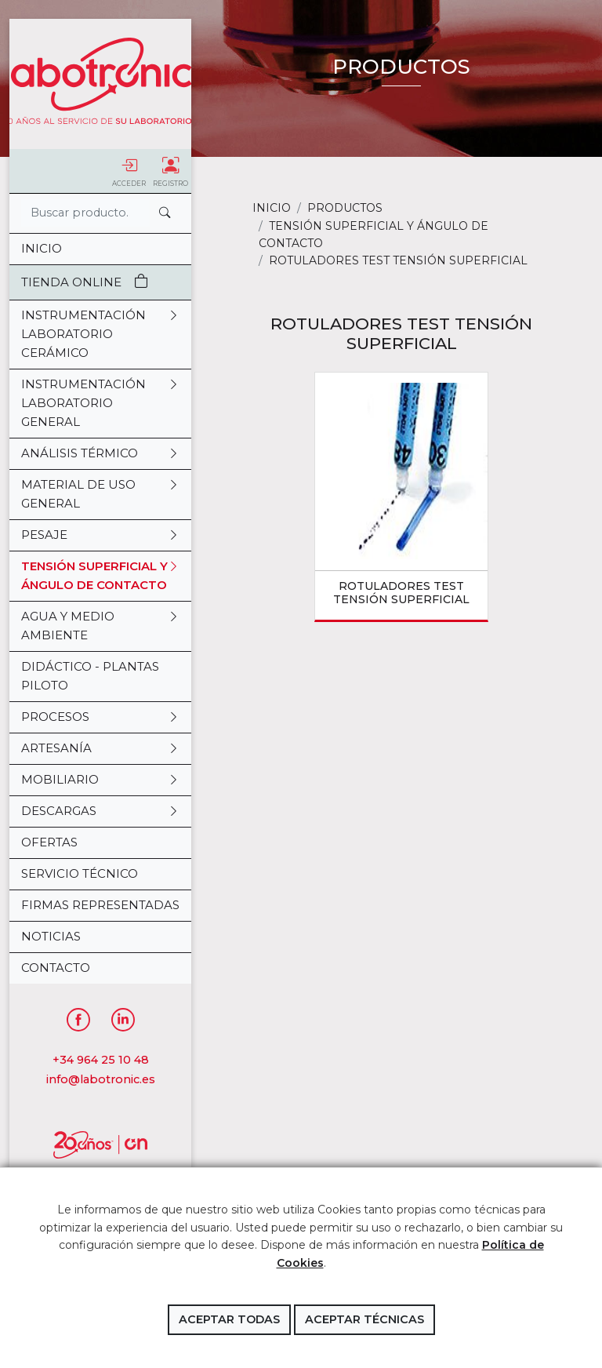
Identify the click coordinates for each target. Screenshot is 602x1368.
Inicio (41, 248)
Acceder (129, 171)
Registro (170, 171)
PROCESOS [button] (100, 717)
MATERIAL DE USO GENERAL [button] (100, 494)
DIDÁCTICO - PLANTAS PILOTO (90, 676)
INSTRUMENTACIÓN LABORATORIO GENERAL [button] (100, 403)
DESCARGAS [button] (100, 811)
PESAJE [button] (100, 535)
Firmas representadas (100, 904)
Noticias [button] (51, 936)
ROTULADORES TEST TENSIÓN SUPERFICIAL (401, 592)
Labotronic (100, 81)
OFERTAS (49, 842)
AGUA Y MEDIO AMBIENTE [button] (100, 626)
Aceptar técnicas (364, 1319)
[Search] (85, 213)
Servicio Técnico (79, 873)
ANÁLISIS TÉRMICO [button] (100, 453)
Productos (345, 208)
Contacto (55, 967)
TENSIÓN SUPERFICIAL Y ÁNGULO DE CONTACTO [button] (100, 576)
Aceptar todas (229, 1319)
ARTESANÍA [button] (100, 748)
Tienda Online (84, 282)
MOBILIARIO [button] (100, 779)
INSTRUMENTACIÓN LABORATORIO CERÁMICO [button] (100, 334)
